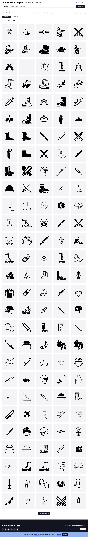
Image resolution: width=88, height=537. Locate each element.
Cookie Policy (37, 534)
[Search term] (43, 6)
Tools (40, 2)
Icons (29, 2)
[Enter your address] (71, 529)
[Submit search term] (80, 6)
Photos (33, 2)
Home (26, 2)
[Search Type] (6, 6)
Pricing (77, 2)
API (37, 2)
